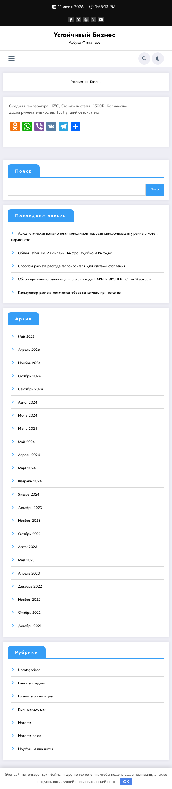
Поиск (23, 171)
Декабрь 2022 (30, 586)
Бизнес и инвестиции (35, 696)
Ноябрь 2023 (29, 520)
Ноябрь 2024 (29, 362)
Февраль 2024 (30, 480)
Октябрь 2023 (29, 533)
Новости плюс (29, 735)
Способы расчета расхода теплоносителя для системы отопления (71, 265)
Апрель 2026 (29, 349)
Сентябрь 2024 (30, 388)
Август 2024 (27, 402)
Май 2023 (26, 559)
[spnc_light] (158, 58)
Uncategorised (29, 669)
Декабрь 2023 (30, 507)
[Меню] (11, 58)
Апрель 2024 (29, 454)
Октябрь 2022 (29, 612)
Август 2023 (27, 546)
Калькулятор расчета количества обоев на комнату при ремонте (69, 292)
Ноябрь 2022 (29, 599)
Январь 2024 (28, 494)
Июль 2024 (27, 415)
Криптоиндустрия (32, 709)
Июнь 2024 (27, 428)
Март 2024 (27, 468)
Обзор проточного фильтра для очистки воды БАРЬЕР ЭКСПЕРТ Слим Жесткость (84, 279)
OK (126, 781)
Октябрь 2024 (29, 376)
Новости (24, 722)
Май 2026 (26, 336)
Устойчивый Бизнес (84, 35)
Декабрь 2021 (29, 625)
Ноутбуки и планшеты (35, 748)
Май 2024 (26, 441)
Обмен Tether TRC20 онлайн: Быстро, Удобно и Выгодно (65, 252)
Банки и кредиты (31, 683)
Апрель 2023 (29, 573)
